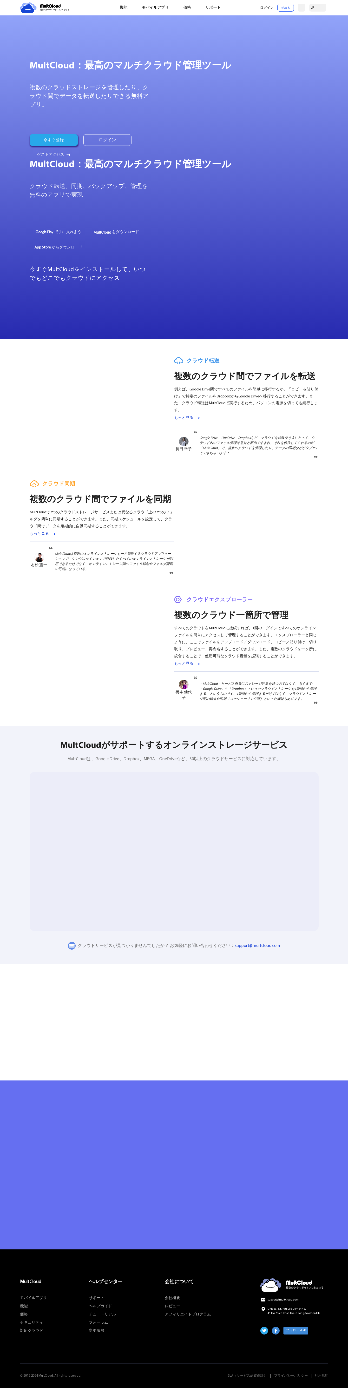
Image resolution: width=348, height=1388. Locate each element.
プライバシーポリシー (291, 1376)
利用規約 (321, 1376)
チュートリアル (102, 1314)
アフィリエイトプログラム (188, 1314)
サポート (213, 8)
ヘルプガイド (100, 1306)
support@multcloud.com (257, 946)
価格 (187, 8)
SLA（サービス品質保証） (247, 1376)
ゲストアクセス (50, 155)
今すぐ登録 (54, 140)
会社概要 (172, 1298)
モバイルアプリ (155, 8)
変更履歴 (96, 1331)
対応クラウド (31, 1331)
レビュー (172, 1306)
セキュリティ (31, 1323)
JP (312, 8)
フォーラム (98, 1323)
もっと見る (183, 418)
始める (285, 8)
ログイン (267, 8)
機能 (123, 8)
